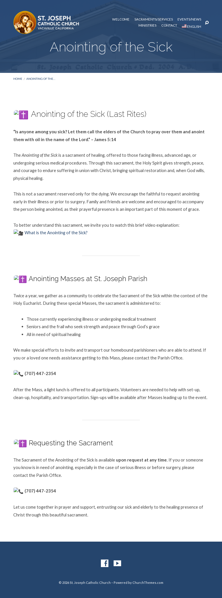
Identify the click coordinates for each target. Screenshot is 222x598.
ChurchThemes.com (147, 579)
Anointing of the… (40, 78)
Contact (169, 25)
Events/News (189, 19)
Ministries (147, 25)
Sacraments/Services (153, 19)
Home (17, 78)
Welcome (121, 19)
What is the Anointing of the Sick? (50, 231)
